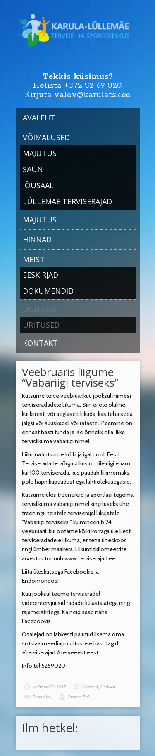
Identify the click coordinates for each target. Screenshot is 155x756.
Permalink (42, 696)
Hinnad (37, 239)
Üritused (41, 325)
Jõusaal (38, 185)
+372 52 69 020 (93, 85)
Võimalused (46, 137)
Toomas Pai (78, 696)
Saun (33, 169)
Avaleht (39, 118)
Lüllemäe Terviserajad (67, 201)
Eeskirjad (40, 275)
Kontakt (40, 343)
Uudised (39, 309)
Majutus (40, 153)
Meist (34, 259)
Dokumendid (48, 291)
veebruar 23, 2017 (49, 686)
